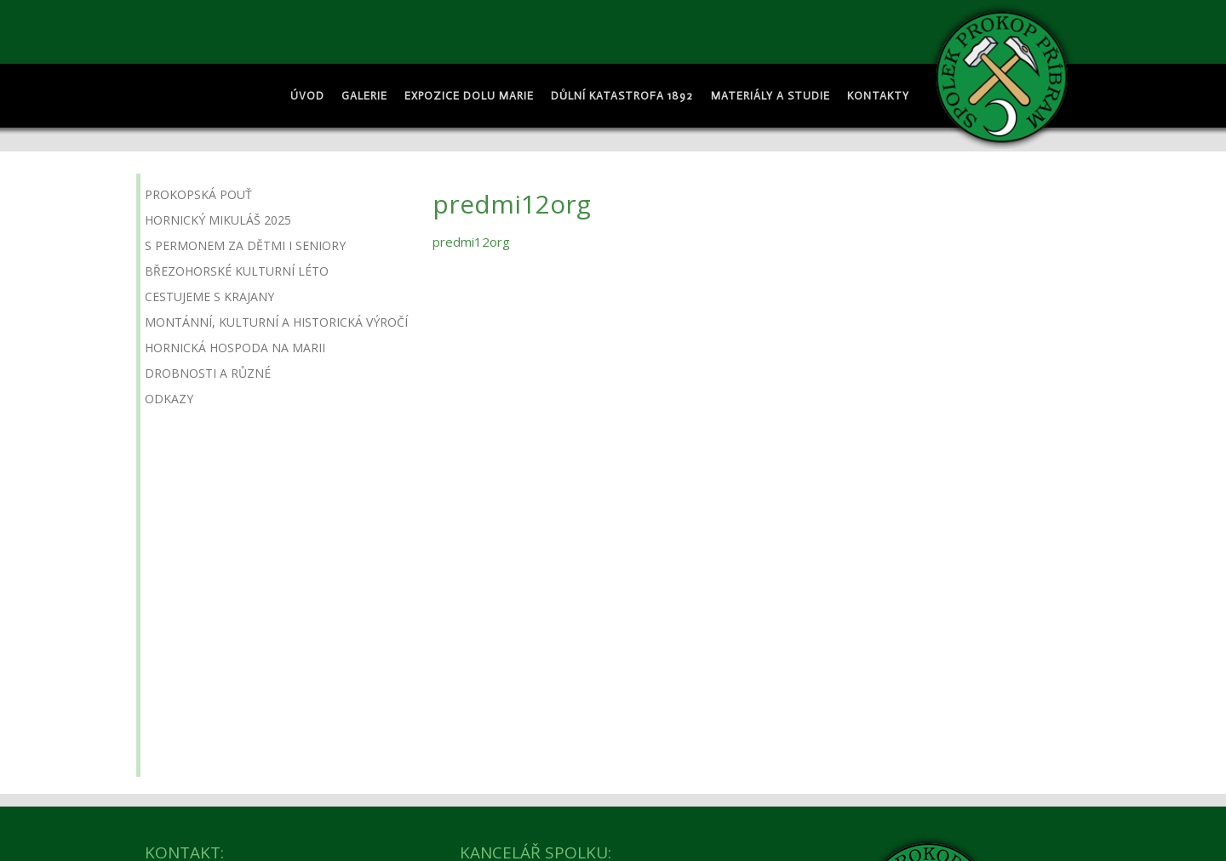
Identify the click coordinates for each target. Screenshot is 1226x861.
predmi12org (471, 241)
